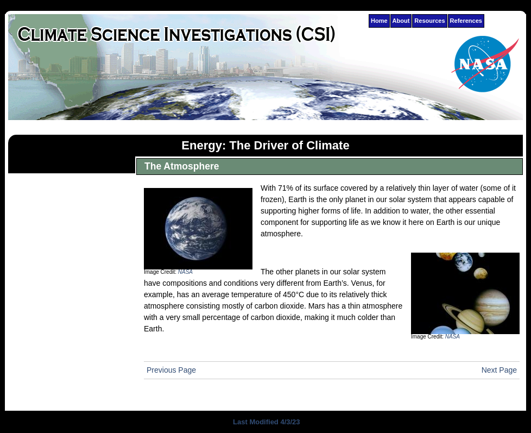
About (401, 20)
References (466, 20)
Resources (429, 20)
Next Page (499, 370)
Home (379, 20)
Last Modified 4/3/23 (265, 422)
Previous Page (171, 370)
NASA (185, 272)
